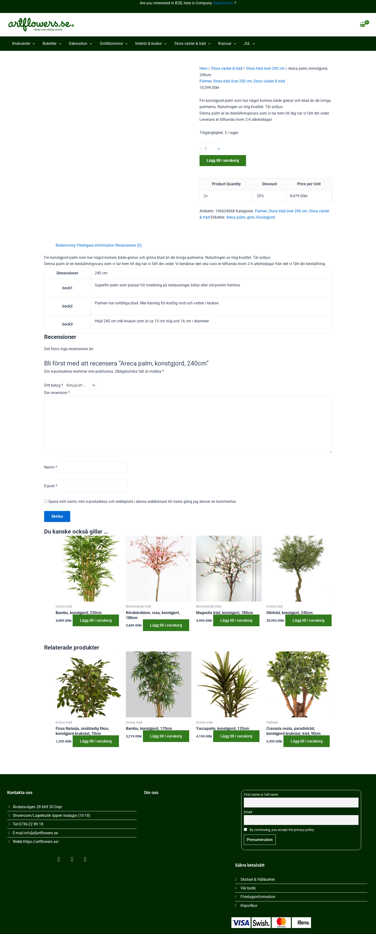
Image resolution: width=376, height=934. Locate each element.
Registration (223, 3)
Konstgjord (265, 217)
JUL (249, 43)
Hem (203, 68)
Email (248, 812)
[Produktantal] (209, 149)
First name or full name (261, 795)
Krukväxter (23, 43)
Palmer (205, 81)
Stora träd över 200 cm (265, 68)
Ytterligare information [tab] (95, 245)
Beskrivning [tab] (65, 245)
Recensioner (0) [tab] (128, 245)
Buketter (52, 43)
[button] (32, 43)
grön (251, 217)
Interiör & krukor (151, 43)
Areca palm (235, 217)
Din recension (57, 392)
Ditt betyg (53, 385)
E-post (50, 486)
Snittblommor (114, 43)
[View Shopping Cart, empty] (363, 24)
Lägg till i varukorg (223, 160)
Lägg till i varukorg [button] (96, 620)
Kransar (227, 43)
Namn (50, 467)
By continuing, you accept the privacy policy (279, 830)
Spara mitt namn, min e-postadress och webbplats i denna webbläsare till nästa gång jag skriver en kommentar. (142, 501)
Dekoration (80, 43)
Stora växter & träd (192, 43)
